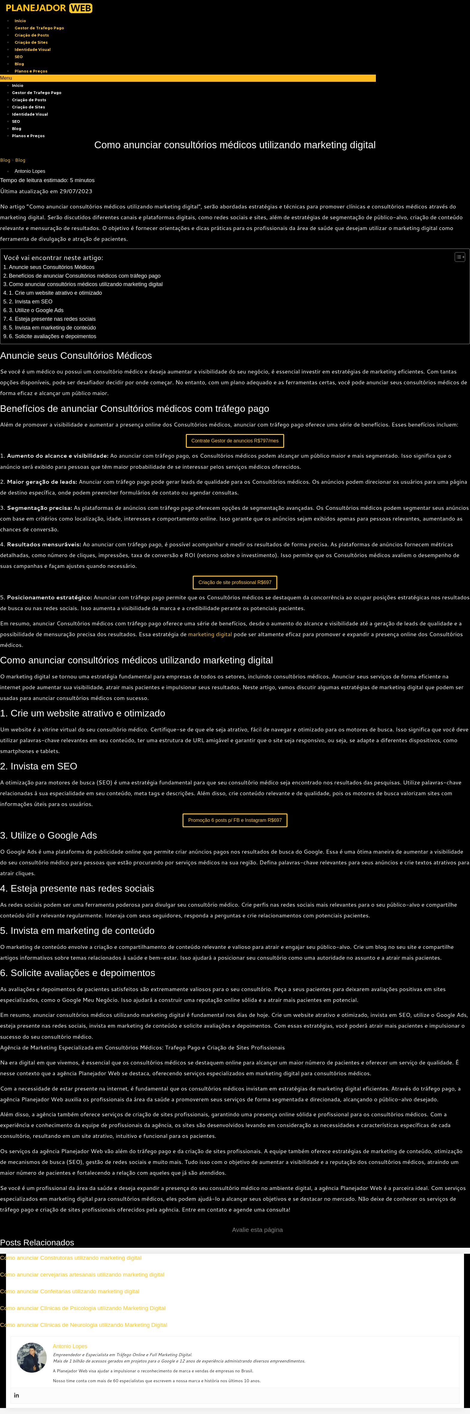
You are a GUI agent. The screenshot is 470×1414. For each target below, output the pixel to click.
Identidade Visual (33, 49)
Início (20, 21)
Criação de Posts (32, 35)
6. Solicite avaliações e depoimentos (53, 336)
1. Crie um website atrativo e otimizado (55, 293)
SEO (19, 57)
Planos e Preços (31, 71)
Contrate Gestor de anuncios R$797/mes (235, 440)
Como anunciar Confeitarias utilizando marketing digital (69, 1291)
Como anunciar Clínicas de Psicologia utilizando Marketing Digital (82, 1308)
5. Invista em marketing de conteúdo (52, 328)
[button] (188, 78)
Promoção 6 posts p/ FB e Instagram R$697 (235, 820)
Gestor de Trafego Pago (39, 28)
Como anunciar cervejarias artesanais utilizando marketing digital (82, 1274)
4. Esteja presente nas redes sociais (52, 319)
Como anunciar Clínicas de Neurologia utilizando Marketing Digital (83, 1325)
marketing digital (210, 634)
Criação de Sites (31, 42)
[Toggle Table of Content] (457, 257)
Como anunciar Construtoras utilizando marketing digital (70, 1258)
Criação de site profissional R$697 (235, 582)
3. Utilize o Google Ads (36, 310)
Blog (19, 64)
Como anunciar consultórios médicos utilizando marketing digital (86, 284)
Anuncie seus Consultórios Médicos (52, 267)
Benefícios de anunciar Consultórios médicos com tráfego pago (85, 276)
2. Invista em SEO (30, 302)
